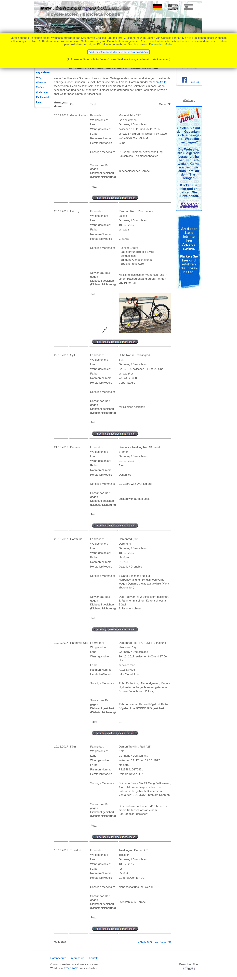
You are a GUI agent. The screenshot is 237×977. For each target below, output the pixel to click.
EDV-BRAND (71, 968)
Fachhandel (42, 97)
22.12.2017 (61, 355)
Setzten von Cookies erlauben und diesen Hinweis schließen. (118, 52)
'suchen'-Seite (158, 82)
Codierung (42, 92)
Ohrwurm (41, 82)
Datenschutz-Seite (160, 44)
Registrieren (43, 72)
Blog (38, 77)
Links (39, 102)
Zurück (40, 87)
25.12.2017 (61, 211)
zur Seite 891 (163, 942)
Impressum (77, 958)
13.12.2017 (61, 850)
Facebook (194, 82)
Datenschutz (58, 958)
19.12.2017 (61, 642)
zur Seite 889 (144, 942)
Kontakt (93, 958)
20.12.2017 (61, 539)
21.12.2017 (61, 447)
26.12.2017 (61, 115)
